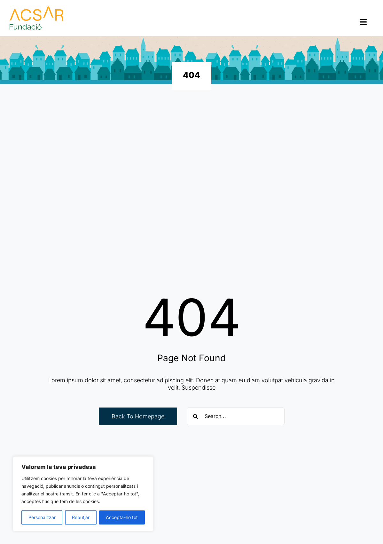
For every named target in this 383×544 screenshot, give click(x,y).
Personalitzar (42, 517)
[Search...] (236, 416)
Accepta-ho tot (122, 517)
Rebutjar (81, 517)
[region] (83, 493)
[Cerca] (195, 416)
